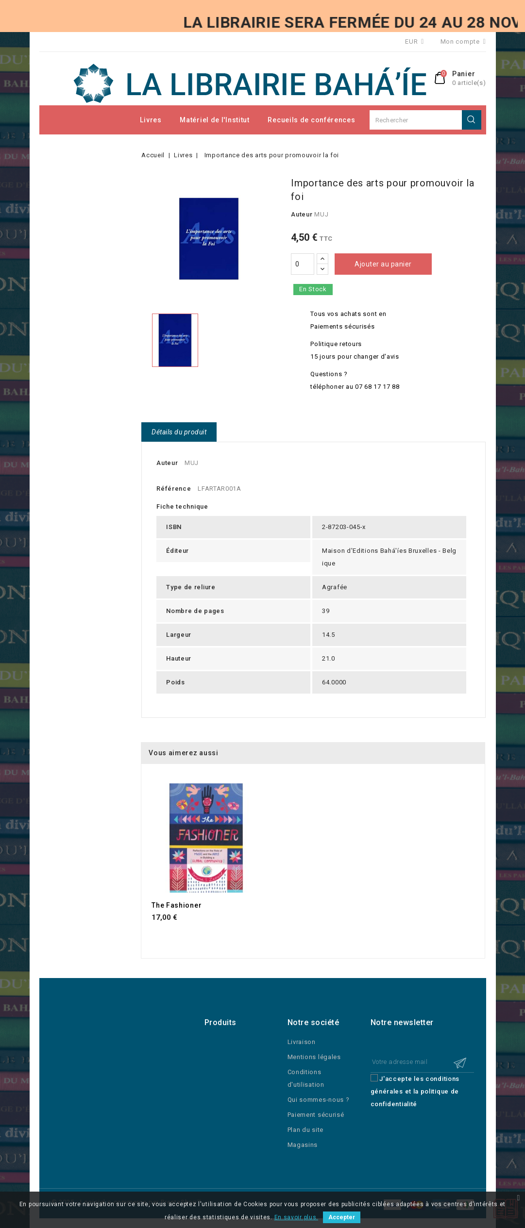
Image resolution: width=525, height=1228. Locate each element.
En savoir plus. (296, 1217)
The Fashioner (177, 905)
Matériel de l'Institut (214, 120)
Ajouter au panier (383, 264)
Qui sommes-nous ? (319, 1099)
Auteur (301, 214)
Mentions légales (314, 1057)
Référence (173, 488)
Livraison (302, 1041)
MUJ (321, 214)
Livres (150, 120)
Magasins (303, 1144)
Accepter (341, 1217)
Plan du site (305, 1129)
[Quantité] (302, 264)
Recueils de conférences (311, 120)
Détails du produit (179, 432)
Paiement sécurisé (316, 1114)
